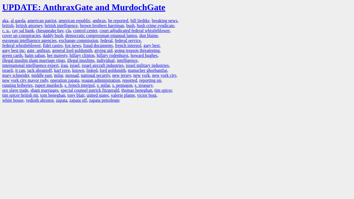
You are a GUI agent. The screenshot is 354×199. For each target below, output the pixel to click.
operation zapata (64, 80)
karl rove (62, 70)
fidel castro (53, 45)
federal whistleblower (21, 45)
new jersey (121, 75)
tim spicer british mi (20, 95)
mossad (72, 75)
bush (130, 25)
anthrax (99, 20)
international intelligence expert (30, 65)
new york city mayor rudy (25, 80)
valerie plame (123, 95)
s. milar (103, 85)
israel (74, 65)
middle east (42, 75)
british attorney (29, 25)
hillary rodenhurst (112, 55)
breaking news (165, 20)
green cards (12, 55)
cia (68, 30)
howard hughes (143, 55)
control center (85, 30)
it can (20, 70)
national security (95, 75)
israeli (7, 70)
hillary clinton (82, 55)
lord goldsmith (113, 70)
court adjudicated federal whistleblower (135, 30)
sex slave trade (15, 90)
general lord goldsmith (72, 50)
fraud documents (98, 45)
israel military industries (147, 65)
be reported (118, 20)
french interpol (128, 45)
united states (98, 95)
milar (58, 75)
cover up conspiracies (21, 35)
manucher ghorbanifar (147, 70)
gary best (151, 45)
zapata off (78, 100)
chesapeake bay (49, 30)
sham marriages (44, 90)
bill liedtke (140, 20)
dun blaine (148, 35)
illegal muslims (80, 60)
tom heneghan (52, 95)
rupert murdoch (48, 85)
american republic (74, 20)
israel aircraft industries (103, 65)
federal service (128, 40)
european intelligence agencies (29, 40)
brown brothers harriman (102, 25)
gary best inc (13, 50)
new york (141, 75)
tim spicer (163, 90)
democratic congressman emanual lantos (101, 35)
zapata (61, 100)
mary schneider (15, 75)
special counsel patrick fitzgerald (90, 90)
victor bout (147, 95)
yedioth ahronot (40, 100)
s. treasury (144, 85)
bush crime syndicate (155, 25)
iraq (64, 65)
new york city (164, 75)
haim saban (35, 55)
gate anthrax (38, 50)
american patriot (41, 20)
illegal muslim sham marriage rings (33, 60)
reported (129, 80)
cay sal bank (23, 30)
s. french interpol (80, 85)
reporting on (150, 80)
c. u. (6, 30)
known (78, 70)
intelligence (127, 60)
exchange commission (78, 40)
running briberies (17, 85)
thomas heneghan (136, 90)
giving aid (103, 50)
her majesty (57, 55)
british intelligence (61, 25)
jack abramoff (39, 70)
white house (13, 100)
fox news (73, 45)
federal (106, 40)
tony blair (76, 95)
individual (106, 60)
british (8, 25)
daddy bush (53, 35)
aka (5, 20)
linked (92, 70)
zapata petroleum (104, 100)
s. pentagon (122, 85)
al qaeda (18, 20)
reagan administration (100, 80)
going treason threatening (137, 50)
